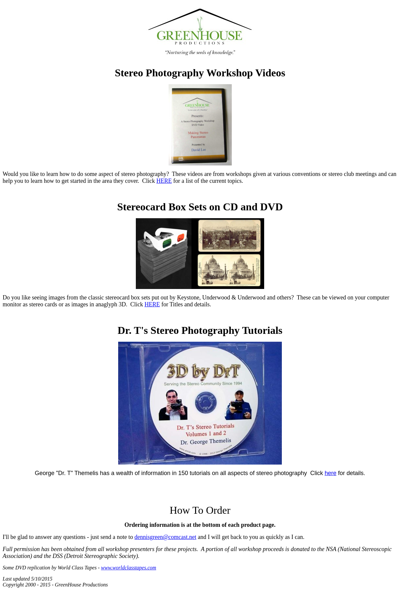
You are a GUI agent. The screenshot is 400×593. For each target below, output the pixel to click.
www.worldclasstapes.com (128, 567)
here (330, 473)
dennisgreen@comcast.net (165, 537)
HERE (164, 181)
